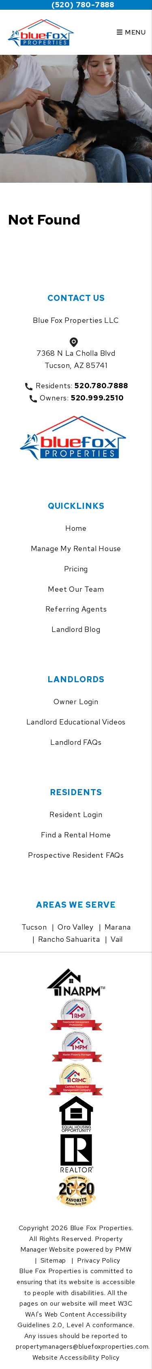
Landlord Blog (75, 629)
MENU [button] (131, 32)
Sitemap (53, 1260)
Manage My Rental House (76, 548)
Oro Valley (76, 927)
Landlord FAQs (75, 742)
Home (76, 528)
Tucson (34, 927)
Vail (117, 939)
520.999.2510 (97, 397)
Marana (118, 927)
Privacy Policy (98, 1260)
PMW (123, 1249)
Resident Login (75, 814)
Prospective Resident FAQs (76, 855)
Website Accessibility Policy (76, 1357)
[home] (42, 32)
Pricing (76, 568)
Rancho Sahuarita (69, 939)
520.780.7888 (101, 385)
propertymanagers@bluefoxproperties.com (82, 1346)
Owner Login (76, 701)
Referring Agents (76, 609)
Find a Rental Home (76, 834)
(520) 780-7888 (82, 4)
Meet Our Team (76, 589)
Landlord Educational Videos (76, 722)
